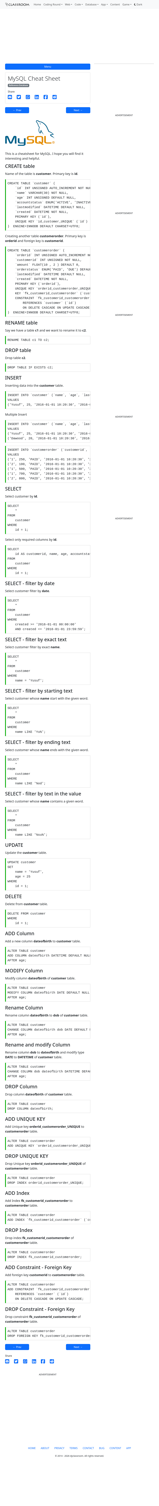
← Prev (17, 110)
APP (128, 1486)
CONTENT (115, 1486)
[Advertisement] (79, 38)
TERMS (73, 1486)
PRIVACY (59, 1486)
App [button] (103, 4)
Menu (47, 66)
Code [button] (78, 4)
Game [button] (126, 4)
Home (37, 4)
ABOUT (45, 1486)
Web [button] (67, 4)
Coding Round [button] (52, 4)
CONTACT (88, 1486)
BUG (101, 1486)
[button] (138, 4)
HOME (32, 1486)
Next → (78, 110)
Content (115, 4)
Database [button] (91, 4)
